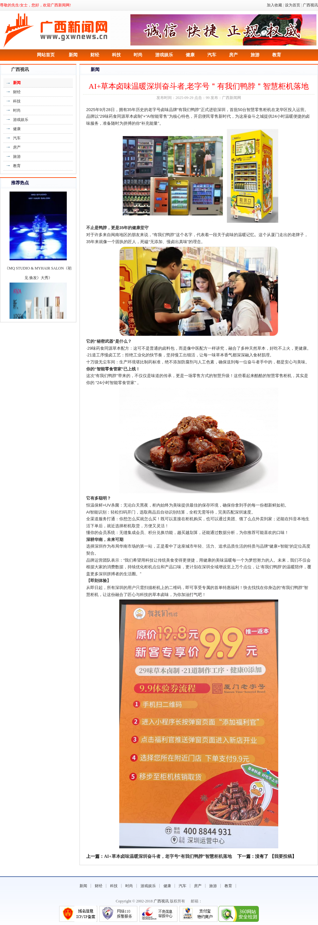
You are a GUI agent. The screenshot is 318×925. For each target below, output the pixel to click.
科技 (116, 55)
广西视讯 (310, 5)
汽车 (211, 55)
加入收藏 (274, 5)
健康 (190, 55)
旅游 (255, 55)
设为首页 (292, 5)
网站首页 (46, 55)
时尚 (138, 55)
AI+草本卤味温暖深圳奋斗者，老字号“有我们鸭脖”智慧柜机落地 (168, 856)
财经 (94, 55)
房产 (233, 55)
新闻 (73, 55)
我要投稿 (283, 856)
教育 (276, 55)
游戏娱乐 (164, 55)
